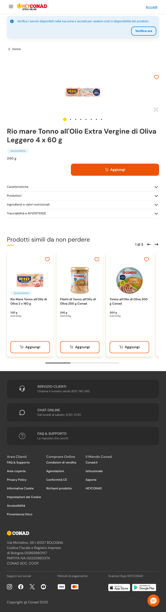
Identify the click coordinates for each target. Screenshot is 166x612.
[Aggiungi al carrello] (115, 170)
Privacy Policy (17, 480)
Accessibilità (16, 506)
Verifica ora (143, 31)
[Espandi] (155, 110)
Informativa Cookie (20, 488)
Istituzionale (94, 471)
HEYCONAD (94, 488)
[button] (65, 119)
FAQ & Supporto (18, 463)
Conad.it (92, 463)
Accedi (151, 7)
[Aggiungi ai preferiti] (156, 78)
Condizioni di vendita (61, 463)
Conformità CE (56, 480)
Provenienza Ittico (19, 514)
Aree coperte (16, 471)
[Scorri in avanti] (156, 244)
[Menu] (10, 7)
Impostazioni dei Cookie (24, 497)
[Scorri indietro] (148, 244)
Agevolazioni (55, 471)
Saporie (91, 480)
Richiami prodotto (59, 488)
